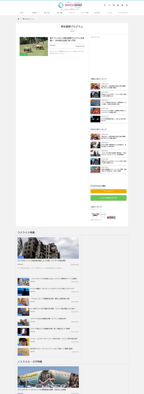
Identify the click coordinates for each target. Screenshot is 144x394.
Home (21, 12)
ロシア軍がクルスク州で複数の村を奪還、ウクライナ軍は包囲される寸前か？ (113, 248)
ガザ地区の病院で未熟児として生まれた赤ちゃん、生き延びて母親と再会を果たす (76, 286)
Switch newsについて (39, 384)
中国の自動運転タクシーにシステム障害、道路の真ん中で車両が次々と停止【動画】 (113, 170)
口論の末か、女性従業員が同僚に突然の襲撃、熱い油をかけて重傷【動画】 (113, 86)
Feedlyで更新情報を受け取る (108, 198)
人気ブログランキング (96, 219)
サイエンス (72, 12)
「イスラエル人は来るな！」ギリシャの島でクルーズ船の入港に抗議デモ (113, 296)
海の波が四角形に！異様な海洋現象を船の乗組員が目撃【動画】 (38, 372)
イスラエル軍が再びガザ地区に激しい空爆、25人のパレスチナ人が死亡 (113, 316)
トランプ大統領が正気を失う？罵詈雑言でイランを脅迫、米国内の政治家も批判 (113, 103)
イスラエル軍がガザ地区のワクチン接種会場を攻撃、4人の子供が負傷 (113, 286)
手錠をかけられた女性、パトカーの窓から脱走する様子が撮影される (113, 95)
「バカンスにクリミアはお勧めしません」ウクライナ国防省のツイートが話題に (76, 238)
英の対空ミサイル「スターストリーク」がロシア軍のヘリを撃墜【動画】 (113, 268)
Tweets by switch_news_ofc (72, 335)
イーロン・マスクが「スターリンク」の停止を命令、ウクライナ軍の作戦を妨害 (76, 268)
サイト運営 (51, 384)
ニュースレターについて (90, 384)
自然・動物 (59, 12)
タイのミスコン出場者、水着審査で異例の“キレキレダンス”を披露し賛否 (113, 111)
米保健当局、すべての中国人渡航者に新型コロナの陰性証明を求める (38, 364)
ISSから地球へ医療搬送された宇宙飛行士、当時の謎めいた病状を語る (113, 145)
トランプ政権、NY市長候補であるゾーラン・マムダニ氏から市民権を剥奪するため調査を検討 (38, 355)
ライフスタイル (122, 12)
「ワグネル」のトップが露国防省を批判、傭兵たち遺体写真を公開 (76, 248)
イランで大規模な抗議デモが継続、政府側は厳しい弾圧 (38, 338)
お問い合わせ (76, 384)
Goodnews (97, 12)
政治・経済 (47, 12)
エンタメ (110, 12)
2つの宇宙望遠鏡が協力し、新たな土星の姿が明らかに (113, 119)
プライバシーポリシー (63, 384)
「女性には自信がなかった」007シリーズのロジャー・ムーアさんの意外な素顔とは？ (38, 346)
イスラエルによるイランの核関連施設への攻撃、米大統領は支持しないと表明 (76, 296)
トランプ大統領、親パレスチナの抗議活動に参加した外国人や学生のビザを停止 (76, 316)
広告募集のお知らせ (105, 384)
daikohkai (52, 45)
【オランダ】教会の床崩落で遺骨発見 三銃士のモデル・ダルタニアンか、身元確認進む (113, 153)
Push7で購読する (108, 191)
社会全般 (34, 12)
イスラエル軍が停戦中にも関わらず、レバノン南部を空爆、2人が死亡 (113, 306)
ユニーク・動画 (84, 12)
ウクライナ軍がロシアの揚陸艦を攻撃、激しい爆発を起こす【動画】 (113, 258)
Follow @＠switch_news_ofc (72, 339)
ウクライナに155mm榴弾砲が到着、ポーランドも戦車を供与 (76, 258)
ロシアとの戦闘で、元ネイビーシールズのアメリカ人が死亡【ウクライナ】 (113, 238)
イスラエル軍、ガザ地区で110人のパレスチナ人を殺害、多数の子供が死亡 (76, 306)
